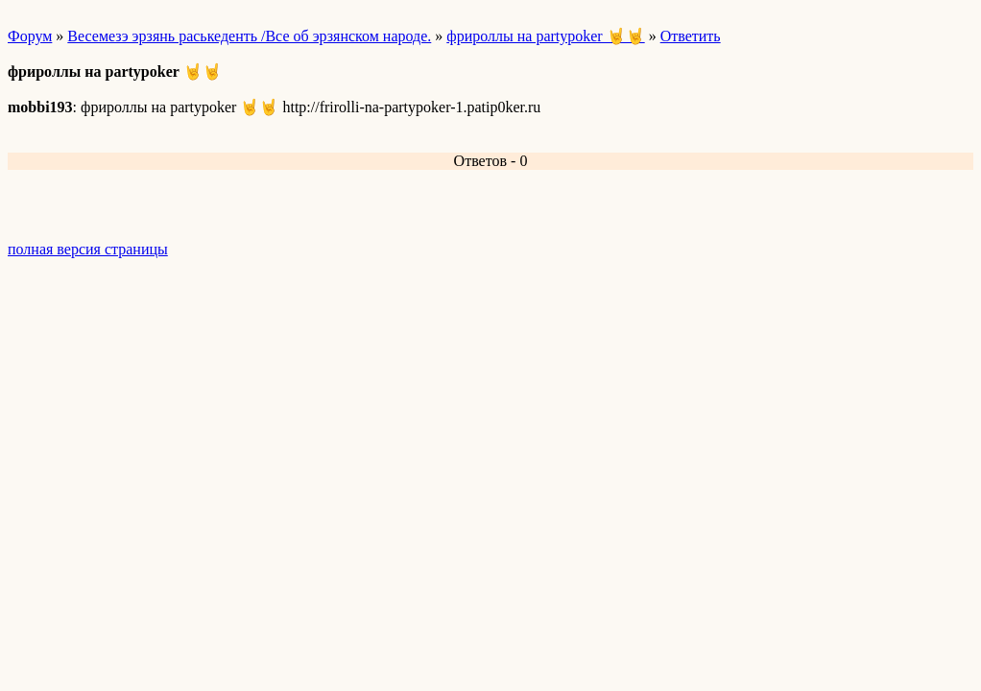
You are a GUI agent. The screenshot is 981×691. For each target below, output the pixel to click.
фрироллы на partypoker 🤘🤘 (545, 36)
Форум (30, 36)
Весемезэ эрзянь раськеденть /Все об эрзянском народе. (249, 36)
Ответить (690, 36)
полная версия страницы (88, 249)
